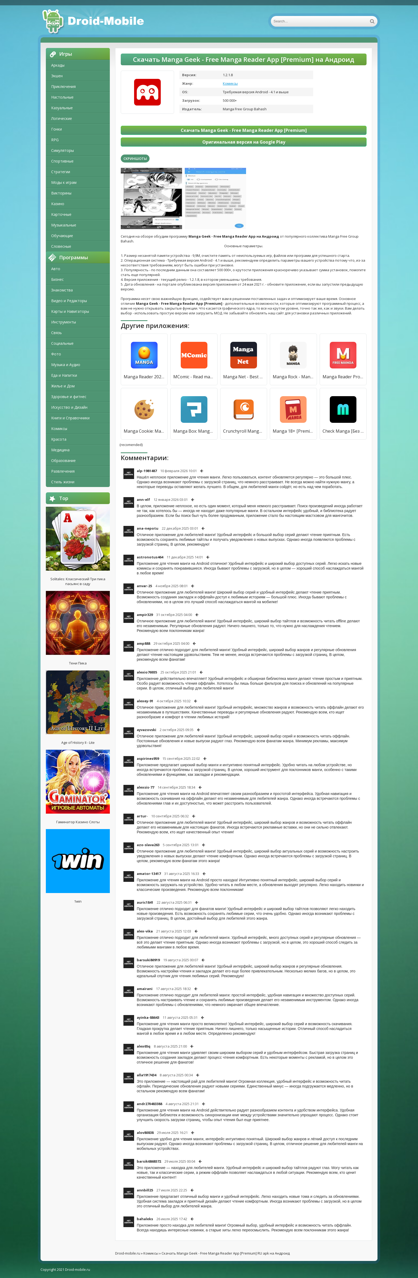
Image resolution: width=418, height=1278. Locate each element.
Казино (57, 203)
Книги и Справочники (70, 417)
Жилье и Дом (63, 385)
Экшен (57, 75)
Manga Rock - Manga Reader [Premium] (293, 377)
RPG (55, 139)
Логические (61, 118)
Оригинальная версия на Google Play (243, 142)
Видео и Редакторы (69, 300)
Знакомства (62, 290)
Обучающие (62, 235)
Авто (55, 268)
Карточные (61, 214)
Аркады (58, 65)
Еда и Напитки (64, 375)
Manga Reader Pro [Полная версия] (343, 377)
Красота (58, 439)
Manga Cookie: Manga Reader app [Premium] (144, 431)
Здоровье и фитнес (68, 396)
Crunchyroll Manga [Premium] (243, 431)
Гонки (56, 129)
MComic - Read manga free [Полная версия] (193, 377)
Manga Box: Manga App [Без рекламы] (193, 431)
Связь (56, 332)
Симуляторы (62, 150)
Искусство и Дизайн (69, 407)
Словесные (61, 246)
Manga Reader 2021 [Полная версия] (144, 377)
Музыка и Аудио (65, 364)
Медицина (60, 449)
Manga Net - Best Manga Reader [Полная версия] (243, 377)
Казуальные (62, 107)
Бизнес (57, 279)
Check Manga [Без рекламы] (343, 431)
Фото (56, 353)
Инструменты (63, 321)
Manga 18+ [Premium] (293, 431)
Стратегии (60, 171)
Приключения (63, 86)
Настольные (62, 97)
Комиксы (59, 428)
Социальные (62, 343)
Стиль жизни (62, 481)
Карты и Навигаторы (70, 311)
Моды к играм (64, 182)
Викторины (61, 193)
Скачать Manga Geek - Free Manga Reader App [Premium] (244, 130)
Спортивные (62, 161)
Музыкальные (63, 225)
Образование (63, 460)
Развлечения (63, 471)
